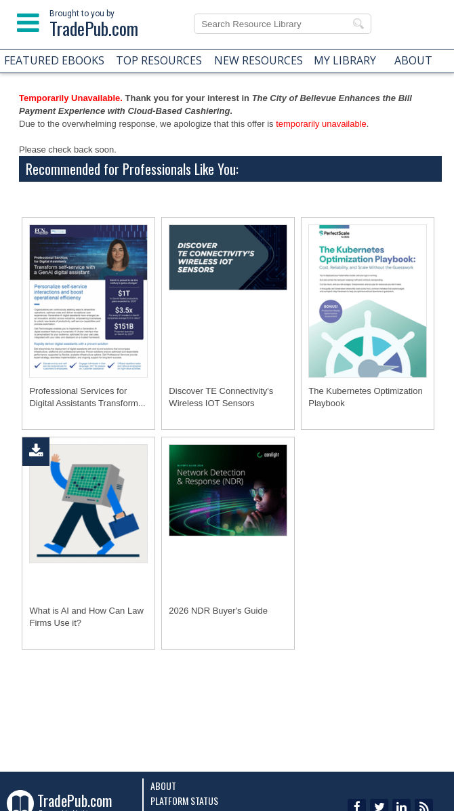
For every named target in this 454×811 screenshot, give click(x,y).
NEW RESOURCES (258, 60)
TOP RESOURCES (159, 60)
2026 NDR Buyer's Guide (218, 611)
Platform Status (184, 800)
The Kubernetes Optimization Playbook (365, 397)
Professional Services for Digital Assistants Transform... (87, 397)
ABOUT (413, 60)
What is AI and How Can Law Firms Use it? (86, 617)
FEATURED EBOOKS (54, 60)
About (163, 785)
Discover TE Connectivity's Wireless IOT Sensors (221, 397)
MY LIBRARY (345, 60)
